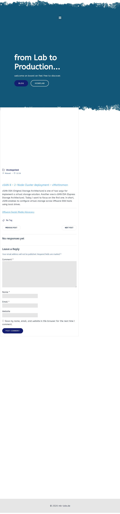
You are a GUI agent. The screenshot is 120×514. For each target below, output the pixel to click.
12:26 (17, 174)
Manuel (6, 174)
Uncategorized (12, 171)
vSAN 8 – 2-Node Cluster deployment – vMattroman (35, 185)
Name (6, 293)
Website (6, 312)
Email (5, 302)
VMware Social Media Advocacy (18, 213)
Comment (7, 260)
